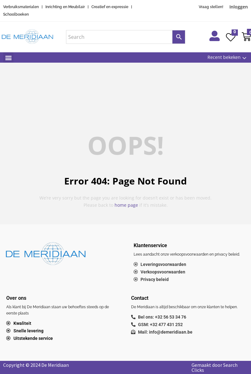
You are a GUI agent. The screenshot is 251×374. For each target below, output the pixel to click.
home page (126, 205)
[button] (8, 57)
